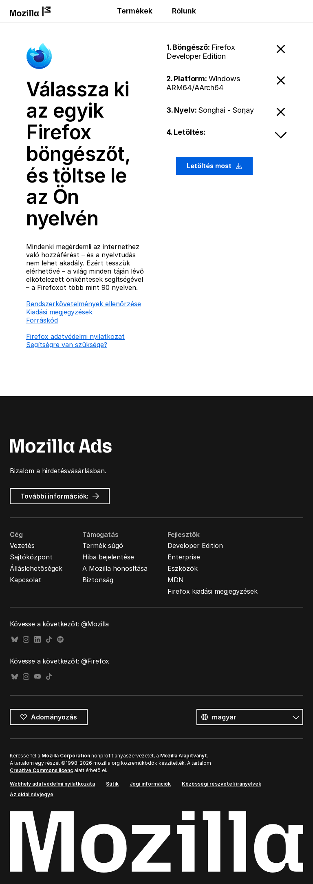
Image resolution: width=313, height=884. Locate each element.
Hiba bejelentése (108, 557)
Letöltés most (214, 166)
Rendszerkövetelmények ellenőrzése (83, 304)
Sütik (112, 784)
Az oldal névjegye (31, 794)
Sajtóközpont (31, 557)
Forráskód (42, 320)
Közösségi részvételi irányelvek (221, 784)
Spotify (60, 640)
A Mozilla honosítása (115, 568)
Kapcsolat (25, 580)
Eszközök (183, 568)
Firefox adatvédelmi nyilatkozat (75, 336)
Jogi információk (150, 784)
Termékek (134, 11)
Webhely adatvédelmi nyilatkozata (52, 784)
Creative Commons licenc (41, 770)
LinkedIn (37, 640)
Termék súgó (102, 545)
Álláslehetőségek (36, 568)
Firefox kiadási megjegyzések (213, 591)
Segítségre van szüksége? (66, 345)
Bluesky (15, 640)
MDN (176, 580)
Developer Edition (195, 545)
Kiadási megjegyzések (59, 312)
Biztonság (97, 580)
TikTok (49, 640)
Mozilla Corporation (66, 756)
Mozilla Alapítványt (183, 756)
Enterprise (184, 557)
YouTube (37, 677)
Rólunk (184, 11)
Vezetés (22, 545)
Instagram (26, 640)
